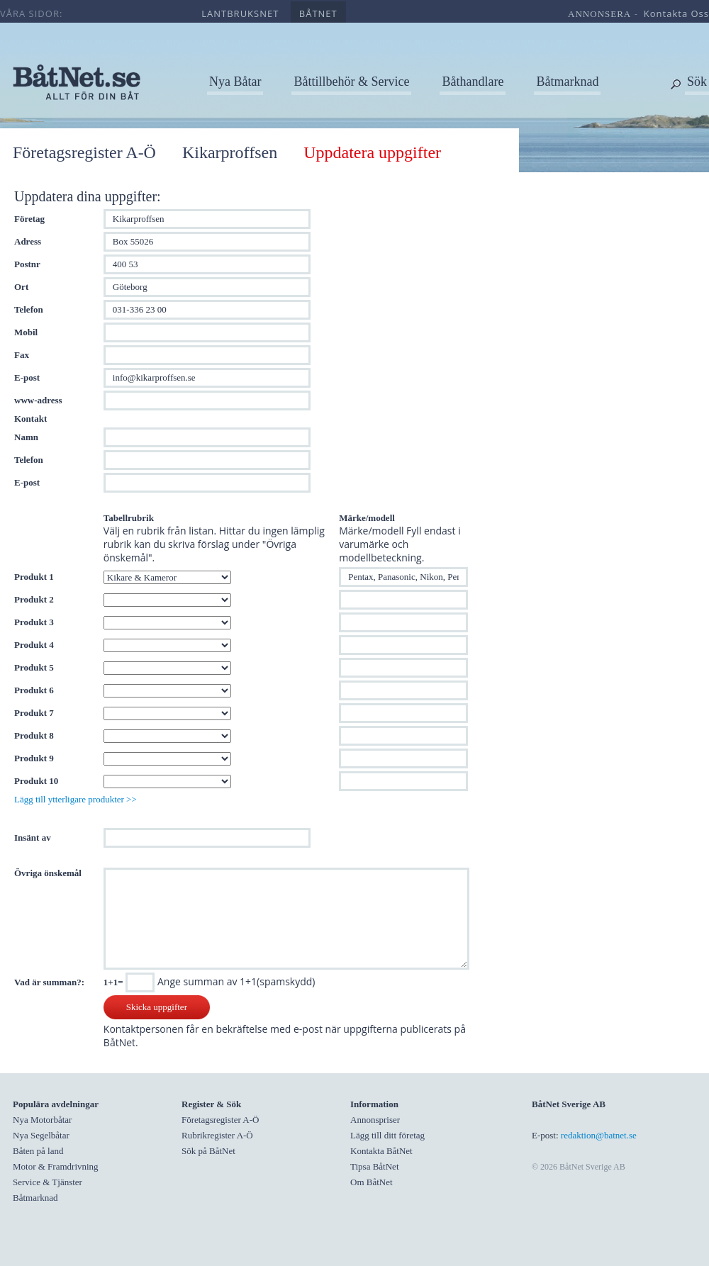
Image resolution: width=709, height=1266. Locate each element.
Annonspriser (375, 1119)
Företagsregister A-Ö (84, 152)
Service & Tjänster (47, 1182)
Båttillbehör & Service (351, 81)
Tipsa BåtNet (374, 1166)
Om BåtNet (371, 1182)
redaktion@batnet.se (599, 1135)
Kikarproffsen (229, 152)
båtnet (318, 13)
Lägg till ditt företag (387, 1135)
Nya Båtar (235, 81)
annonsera (599, 14)
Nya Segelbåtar (41, 1135)
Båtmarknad (567, 81)
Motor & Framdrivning (56, 1166)
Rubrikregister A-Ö (217, 1135)
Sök (697, 81)
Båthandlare (472, 81)
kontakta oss (676, 13)
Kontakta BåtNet (381, 1150)
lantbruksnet (240, 13)
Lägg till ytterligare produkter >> (75, 799)
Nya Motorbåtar (42, 1119)
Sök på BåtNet (208, 1150)
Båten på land (38, 1150)
